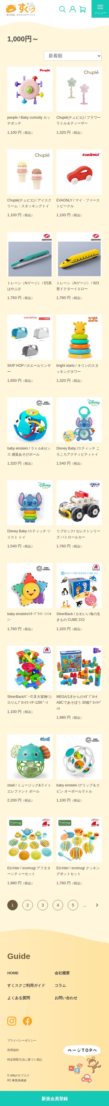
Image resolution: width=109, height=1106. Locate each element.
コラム (60, 985)
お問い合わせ (66, 998)
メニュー (100, 10)
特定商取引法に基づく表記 (24, 1059)
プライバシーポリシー (21, 1040)
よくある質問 (18, 998)
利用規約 (13, 1050)
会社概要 (62, 973)
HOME (13, 973)
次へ (96, 905)
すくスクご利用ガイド (26, 985)
